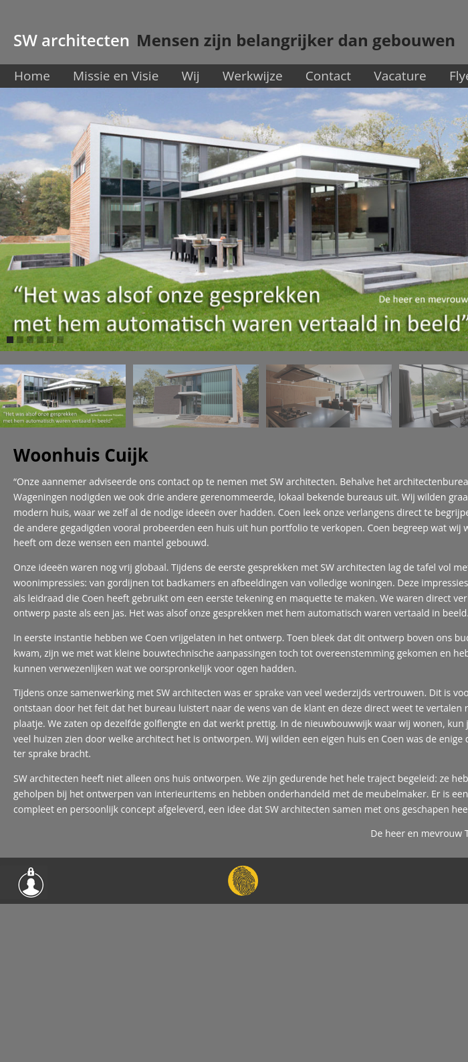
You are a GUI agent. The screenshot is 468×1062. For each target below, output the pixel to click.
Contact (328, 75)
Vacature (400, 75)
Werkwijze (253, 75)
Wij (190, 75)
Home (32, 75)
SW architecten (71, 40)
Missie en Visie (115, 75)
